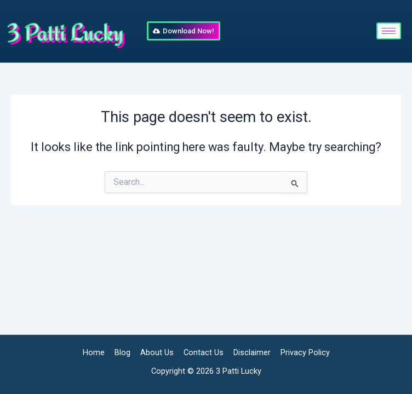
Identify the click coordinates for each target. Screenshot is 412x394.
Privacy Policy (305, 352)
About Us (157, 352)
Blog (122, 352)
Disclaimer (252, 352)
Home (94, 352)
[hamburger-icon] (388, 30)
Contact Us (204, 352)
